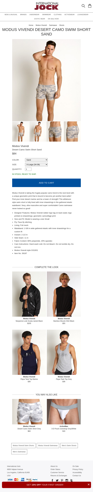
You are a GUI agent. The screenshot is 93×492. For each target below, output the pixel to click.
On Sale (75, 466)
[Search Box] (83, 6)
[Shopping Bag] (90, 6)
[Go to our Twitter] (56, 481)
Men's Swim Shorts (69, 446)
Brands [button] (23, 14)
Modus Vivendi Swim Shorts (23, 446)
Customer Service (57, 473)
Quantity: (17, 169)
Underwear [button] (34, 14)
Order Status (55, 469)
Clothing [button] (58, 14)
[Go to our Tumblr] (71, 481)
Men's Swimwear (19, 452)
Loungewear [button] (82, 14)
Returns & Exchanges (59, 476)
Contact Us (76, 476)
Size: (14, 164)
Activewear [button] (70, 14)
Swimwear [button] (46, 14)
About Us (54, 466)
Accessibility (77, 473)
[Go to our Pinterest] (61, 481)
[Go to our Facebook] (52, 481)
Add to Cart (46, 183)
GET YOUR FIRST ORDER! (59, 484)
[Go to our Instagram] (66, 481)
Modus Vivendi (20, 146)
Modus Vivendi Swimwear (48, 446)
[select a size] (36, 164)
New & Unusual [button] (11, 14)
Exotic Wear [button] (39, 19)
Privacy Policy (77, 469)
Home (31, 25)
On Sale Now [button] (53, 19)
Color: (15, 160)
